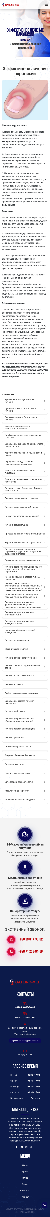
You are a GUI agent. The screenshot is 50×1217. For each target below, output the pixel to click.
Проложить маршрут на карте (25, 1041)
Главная (25, 40)
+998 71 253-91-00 (30, 952)
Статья (25, 1184)
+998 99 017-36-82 (30, 939)
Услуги (25, 1178)
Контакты (25, 1190)
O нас (25, 1165)
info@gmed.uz (25, 1054)
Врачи (25, 1171)
